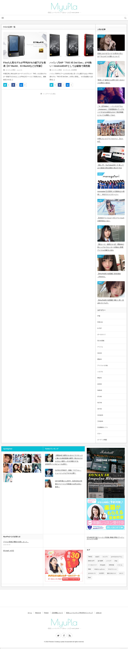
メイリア (108, 561)
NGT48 (99, 402)
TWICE (90, 556)
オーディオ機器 (10, 70)
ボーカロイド (101, 334)
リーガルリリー (92, 565)
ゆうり (121, 573)
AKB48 (99, 384)
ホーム (30, 612)
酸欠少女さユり (111, 573)
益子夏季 (100, 561)
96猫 (89, 569)
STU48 (99, 396)
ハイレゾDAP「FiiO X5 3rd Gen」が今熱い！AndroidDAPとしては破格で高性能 (71, 64)
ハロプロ (100, 371)
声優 (98, 316)
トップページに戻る (49, 93)
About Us (38, 612)
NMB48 (99, 390)
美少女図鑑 (100, 340)
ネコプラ (105, 556)
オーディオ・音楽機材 (70, 70)
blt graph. (103, 565)
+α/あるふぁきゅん (99, 569)
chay (116, 561)
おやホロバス (92, 573)
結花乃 (97, 556)
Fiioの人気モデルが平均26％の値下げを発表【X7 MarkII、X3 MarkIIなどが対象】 (24, 64)
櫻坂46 (99, 359)
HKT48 (99, 409)
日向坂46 (100, 415)
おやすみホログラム (116, 556)
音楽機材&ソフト (102, 427)
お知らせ (99, 612)
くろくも (119, 565)
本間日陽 (111, 565)
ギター (99, 433)
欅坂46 (99, 378)
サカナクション (112, 569)
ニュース (19, 70)
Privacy (46, 612)
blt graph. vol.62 (8, 551)
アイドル (100, 347)
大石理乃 (101, 573)
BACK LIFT (91, 561)
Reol (89, 577)
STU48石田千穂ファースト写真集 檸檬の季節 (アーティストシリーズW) (105, 538)
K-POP (99, 328)
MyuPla (64, 6)
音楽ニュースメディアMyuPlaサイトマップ (79, 612)
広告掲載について (57, 612)
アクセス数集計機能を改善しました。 (16, 542)
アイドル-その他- (102, 365)
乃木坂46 (100, 421)
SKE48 (99, 353)
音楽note (100, 322)
